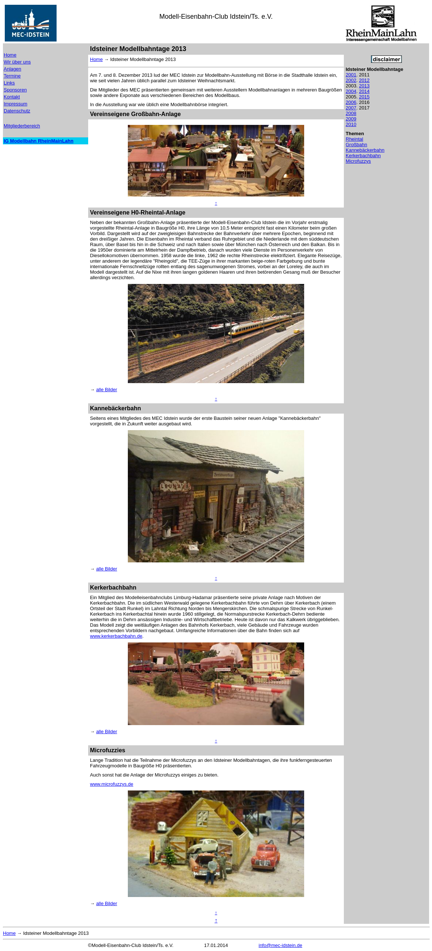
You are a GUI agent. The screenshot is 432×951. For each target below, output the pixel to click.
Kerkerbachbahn (363, 155)
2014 (364, 91)
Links (9, 83)
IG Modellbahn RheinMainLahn (38, 141)
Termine (12, 76)
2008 (351, 113)
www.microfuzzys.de (111, 784)
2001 (351, 75)
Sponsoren (15, 90)
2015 (364, 97)
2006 (351, 102)
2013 (364, 86)
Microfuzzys (358, 161)
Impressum (15, 104)
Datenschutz (17, 111)
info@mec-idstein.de (280, 945)
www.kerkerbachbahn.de (116, 636)
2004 (351, 91)
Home (10, 55)
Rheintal (354, 139)
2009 (351, 119)
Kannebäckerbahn (365, 150)
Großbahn (356, 144)
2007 (351, 108)
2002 (351, 80)
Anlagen (12, 69)
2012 (364, 80)
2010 (351, 124)
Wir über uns (17, 62)
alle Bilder (106, 389)
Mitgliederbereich (22, 126)
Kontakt (12, 97)
